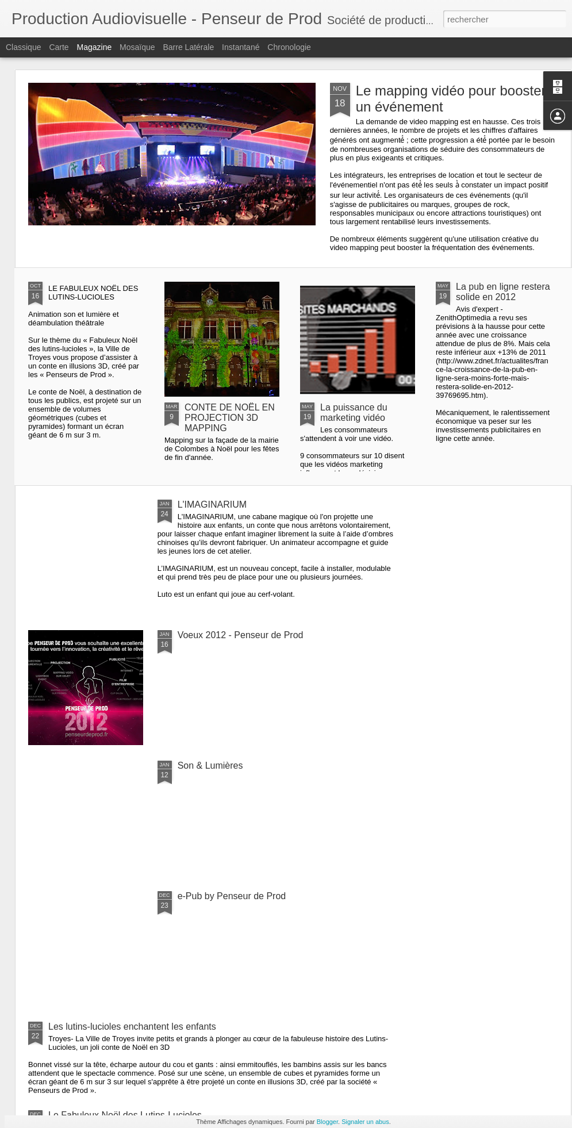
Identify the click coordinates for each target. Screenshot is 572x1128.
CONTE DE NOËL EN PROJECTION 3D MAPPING (230, 417)
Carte (58, 47)
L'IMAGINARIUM (212, 504)
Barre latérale (188, 47)
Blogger (327, 1121)
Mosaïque (137, 47)
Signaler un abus (365, 1121)
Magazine (94, 47)
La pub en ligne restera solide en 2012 (503, 292)
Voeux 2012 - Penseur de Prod (241, 635)
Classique (23, 47)
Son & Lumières (210, 765)
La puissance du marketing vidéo (353, 412)
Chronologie (289, 47)
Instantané (240, 47)
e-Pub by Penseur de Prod (232, 896)
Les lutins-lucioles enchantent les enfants (132, 1026)
